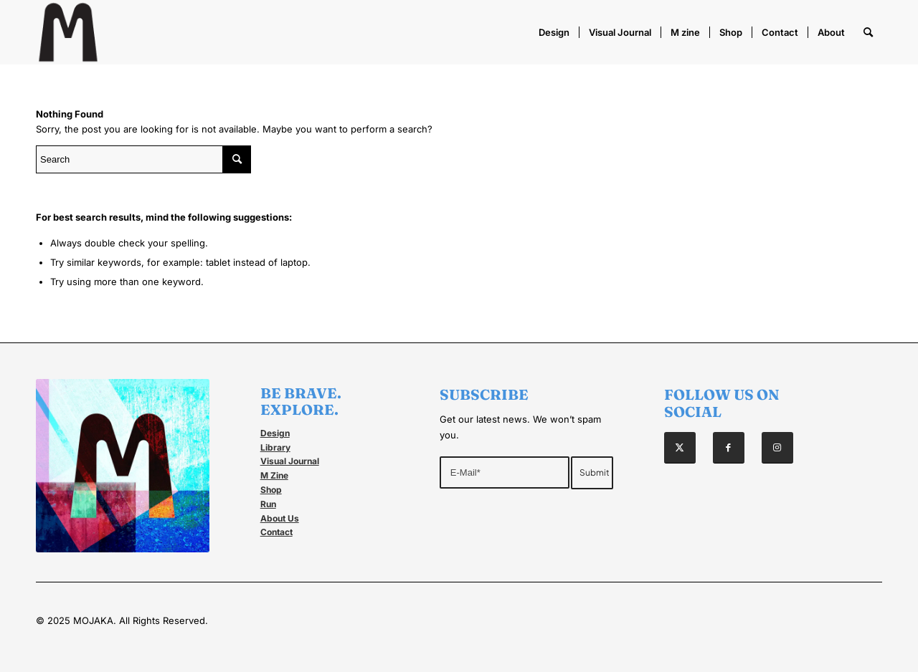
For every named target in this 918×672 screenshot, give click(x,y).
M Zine (274, 475)
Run (268, 504)
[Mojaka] (68, 32)
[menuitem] (554, 32)
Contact (276, 532)
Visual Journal (289, 461)
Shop (271, 489)
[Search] (868, 32)
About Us (279, 518)
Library (275, 447)
